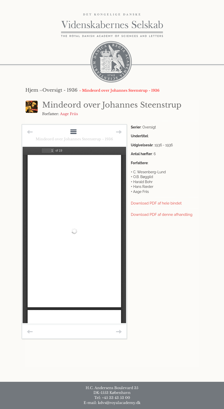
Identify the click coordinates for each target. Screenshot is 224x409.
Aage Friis (69, 114)
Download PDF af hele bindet (156, 203)
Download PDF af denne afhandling (161, 214)
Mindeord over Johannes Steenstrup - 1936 (74, 139)
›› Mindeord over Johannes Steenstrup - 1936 (119, 90)
